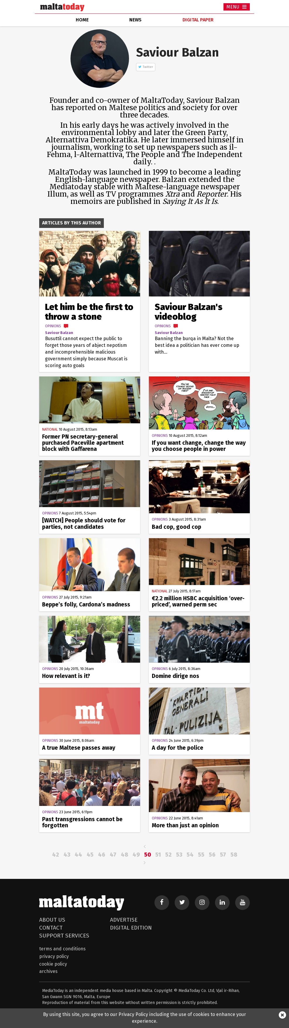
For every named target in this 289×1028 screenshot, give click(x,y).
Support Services (64, 935)
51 (158, 854)
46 (101, 854)
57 (223, 854)
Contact (51, 927)
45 (90, 854)
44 (78, 854)
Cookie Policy (53, 964)
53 (179, 854)
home (82, 20)
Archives (48, 971)
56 (212, 854)
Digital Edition (131, 927)
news (135, 20)
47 (113, 854)
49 (136, 854)
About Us (52, 919)
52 (168, 854)
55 (201, 854)
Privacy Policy (54, 956)
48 (124, 854)
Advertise (123, 919)
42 (55, 854)
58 (233, 854)
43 (66, 854)
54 (190, 854)
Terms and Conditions (62, 949)
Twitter (148, 67)
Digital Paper (198, 20)
